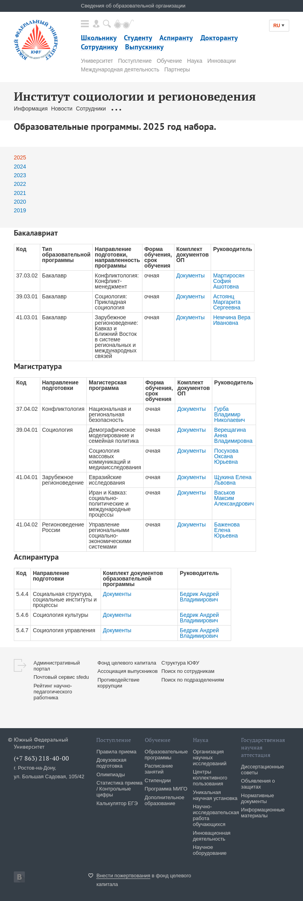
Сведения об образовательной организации (133, 6)
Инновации (222, 61)
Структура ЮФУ (180, 663)
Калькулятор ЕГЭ (117, 803)
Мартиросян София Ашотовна (228, 281)
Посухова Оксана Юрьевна (226, 456)
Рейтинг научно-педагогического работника (53, 692)
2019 (20, 210)
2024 (20, 166)
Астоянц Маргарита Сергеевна (227, 302)
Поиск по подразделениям (192, 680)
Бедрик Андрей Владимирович (199, 597)
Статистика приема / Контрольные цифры (119, 789)
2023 (20, 175)
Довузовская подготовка (111, 763)
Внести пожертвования (123, 876)
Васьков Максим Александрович (234, 498)
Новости (61, 108)
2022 (20, 184)
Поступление (135, 61)
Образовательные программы (149, 108)
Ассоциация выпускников (127, 671)
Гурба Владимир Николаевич (229, 414)
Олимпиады (110, 774)
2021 (20, 193)
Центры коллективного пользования (210, 778)
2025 (20, 157)
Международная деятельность (120, 69)
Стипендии (158, 780)
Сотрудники (91, 108)
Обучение (169, 61)
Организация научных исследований (209, 757)
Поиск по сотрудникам (187, 671)
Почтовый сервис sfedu (61, 677)
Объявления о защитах (258, 784)
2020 (20, 202)
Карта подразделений (219, 108)
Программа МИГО (166, 789)
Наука (194, 61)
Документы (190, 275)
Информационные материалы (263, 813)
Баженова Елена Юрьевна (227, 530)
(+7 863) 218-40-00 (41, 758)
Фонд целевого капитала (126, 663)
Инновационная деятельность (212, 836)
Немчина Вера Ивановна (232, 320)
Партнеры (177, 69)
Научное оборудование (210, 850)
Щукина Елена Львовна (233, 480)
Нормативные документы (257, 798)
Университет (97, 61)
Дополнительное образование (165, 800)
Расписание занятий (159, 769)
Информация (31, 108)
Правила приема (116, 752)
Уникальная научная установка (215, 795)
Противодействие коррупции (118, 683)
